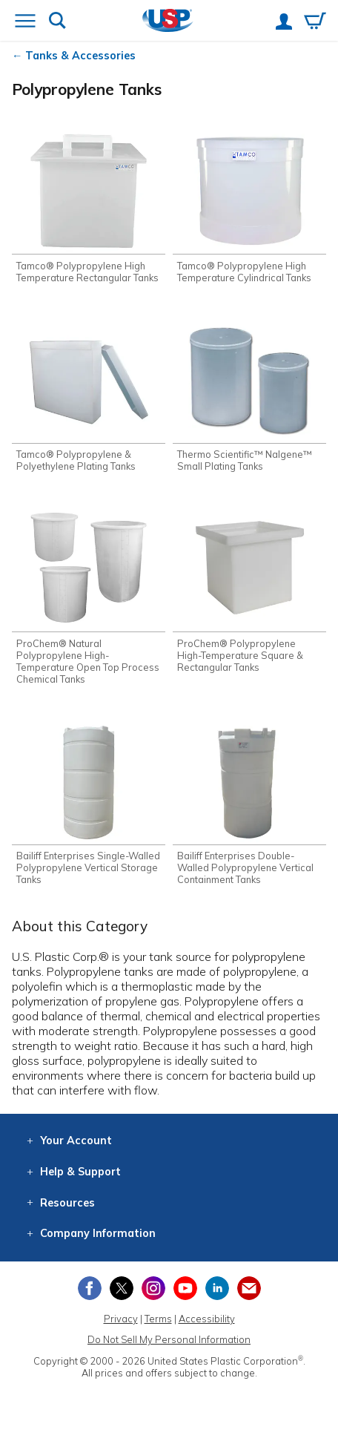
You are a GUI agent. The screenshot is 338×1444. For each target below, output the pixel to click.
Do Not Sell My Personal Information (169, 1339)
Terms (158, 1319)
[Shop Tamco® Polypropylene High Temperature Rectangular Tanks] (88, 206)
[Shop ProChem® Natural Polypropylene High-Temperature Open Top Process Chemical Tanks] (88, 595)
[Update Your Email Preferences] (249, 1288)
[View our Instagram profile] (153, 1288)
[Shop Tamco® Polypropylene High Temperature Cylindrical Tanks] (249, 206)
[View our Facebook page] (90, 1288)
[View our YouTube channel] (185, 1288)
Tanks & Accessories (80, 55)
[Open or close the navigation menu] (25, 22)
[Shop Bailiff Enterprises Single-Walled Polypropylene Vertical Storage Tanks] (88, 802)
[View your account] (284, 23)
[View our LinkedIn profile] (217, 1288)
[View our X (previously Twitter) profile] (121, 1288)
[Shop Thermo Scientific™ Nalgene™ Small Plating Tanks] (249, 395)
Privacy (121, 1319)
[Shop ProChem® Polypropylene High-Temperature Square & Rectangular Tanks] (249, 589)
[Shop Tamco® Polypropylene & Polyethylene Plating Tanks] (88, 395)
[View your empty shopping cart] (315, 22)
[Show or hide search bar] (57, 22)
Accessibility (207, 1319)
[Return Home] (167, 22)
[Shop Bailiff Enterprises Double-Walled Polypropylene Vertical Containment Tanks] (249, 802)
